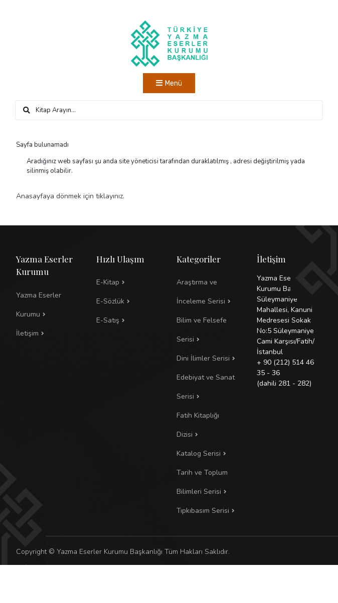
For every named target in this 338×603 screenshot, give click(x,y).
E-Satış (107, 320)
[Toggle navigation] (169, 83)
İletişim (27, 333)
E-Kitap (107, 282)
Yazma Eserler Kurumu (38, 304)
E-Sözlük (110, 301)
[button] (209, 330)
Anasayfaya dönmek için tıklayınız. (70, 196)
